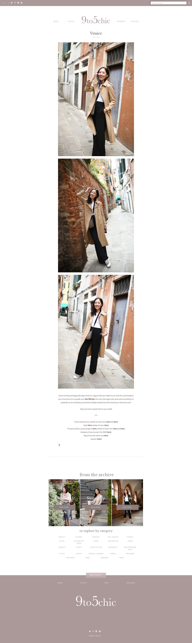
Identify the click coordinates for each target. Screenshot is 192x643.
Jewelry (62, 547)
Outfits (71, 21)
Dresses (96, 537)
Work (121, 558)
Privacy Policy (95, 636)
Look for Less (96, 547)
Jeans (130, 541)
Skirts (79, 554)
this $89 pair (90, 399)
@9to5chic (95, 575)
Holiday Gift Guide (79, 542)
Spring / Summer (96, 554)
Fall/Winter (113, 537)
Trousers (130, 554)
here (108, 422)
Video (87, 558)
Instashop (121, 21)
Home (96, 541)
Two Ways (70, 558)
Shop (106, 583)
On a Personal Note (130, 548)
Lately (79, 547)
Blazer (79, 537)
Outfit (62, 554)
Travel (113, 554)
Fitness (130, 537)
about (56, 21)
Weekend (104, 558)
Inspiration (113, 541)
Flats (61, 541)
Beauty (62, 537)
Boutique (135, 21)
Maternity (113, 547)
